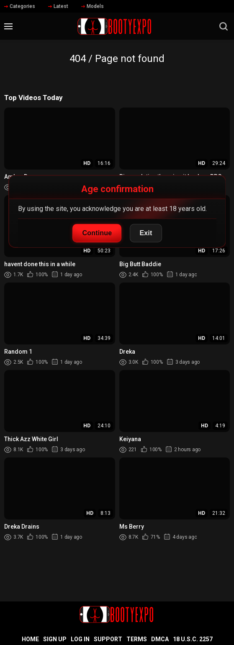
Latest (58, 6)
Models (92, 6)
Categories (19, 6)
